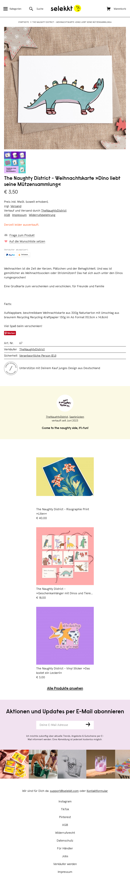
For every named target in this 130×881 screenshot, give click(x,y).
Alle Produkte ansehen (65, 689)
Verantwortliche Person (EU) (37, 355)
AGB (65, 825)
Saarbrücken (76, 416)
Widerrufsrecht (65, 832)
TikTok (65, 809)
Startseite (23, 22)
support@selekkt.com (64, 791)
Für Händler (65, 848)
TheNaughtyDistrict (54, 210)
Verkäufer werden (65, 864)
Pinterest (65, 817)
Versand (15, 206)
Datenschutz (65, 840)
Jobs (65, 856)
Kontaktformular (97, 791)
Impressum (65, 872)
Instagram (65, 801)
